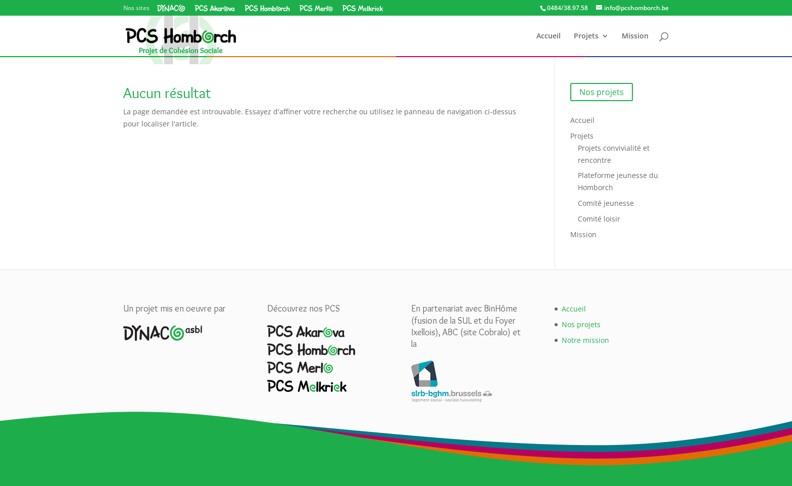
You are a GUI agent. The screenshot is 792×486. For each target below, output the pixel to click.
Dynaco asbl (171, 8)
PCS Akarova (214, 8)
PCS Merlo (316, 8)
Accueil (548, 36)
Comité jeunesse (606, 203)
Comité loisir (599, 219)
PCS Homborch (267, 8)
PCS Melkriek (362, 8)
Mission (635, 36)
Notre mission (585, 340)
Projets (586, 36)
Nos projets (601, 92)
